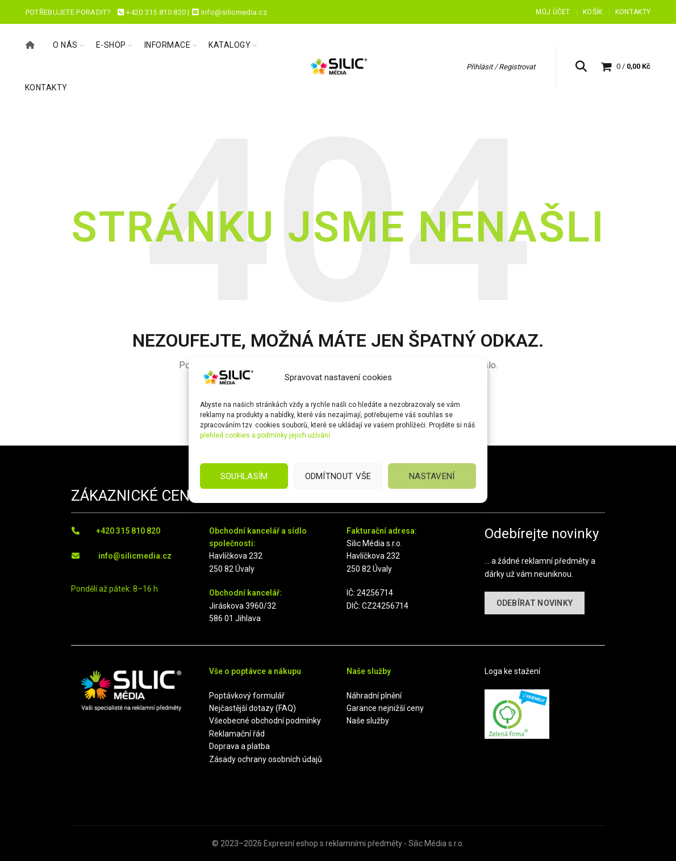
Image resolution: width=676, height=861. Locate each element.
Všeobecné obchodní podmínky (265, 720)
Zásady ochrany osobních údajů (265, 759)
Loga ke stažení (512, 671)
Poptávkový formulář (247, 695)
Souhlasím (244, 476)
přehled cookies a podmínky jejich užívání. (266, 435)
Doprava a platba (239, 746)
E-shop (111, 44)
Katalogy (229, 44)
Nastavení (432, 476)
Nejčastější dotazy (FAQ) (252, 708)
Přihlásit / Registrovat (500, 67)
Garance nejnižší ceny (385, 708)
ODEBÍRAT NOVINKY (534, 603)
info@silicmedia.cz (135, 555)
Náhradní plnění (374, 695)
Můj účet (553, 12)
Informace (167, 44)
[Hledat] (581, 66)
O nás (65, 44)
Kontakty (632, 12)
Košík (593, 12)
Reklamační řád (237, 733)
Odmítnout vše (338, 476)
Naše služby (368, 720)
